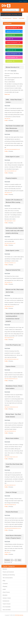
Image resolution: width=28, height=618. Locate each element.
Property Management (12, 53)
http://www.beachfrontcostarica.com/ (11, 359)
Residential (9, 61)
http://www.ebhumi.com (9, 306)
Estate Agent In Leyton (12, 156)
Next (19, 560)
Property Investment (11, 46)
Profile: (6, 120)
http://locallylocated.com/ (9, 337)
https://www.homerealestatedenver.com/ (12, 149)
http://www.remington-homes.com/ (11, 456)
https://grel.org (7, 118)
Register (25, 1)
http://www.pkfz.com (8, 282)
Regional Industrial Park (13, 270)
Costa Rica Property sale (13, 345)
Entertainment (6, 601)
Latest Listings (7, 14)
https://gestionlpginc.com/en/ (10, 220)
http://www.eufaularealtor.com (10, 431)
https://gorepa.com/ (8, 192)
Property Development (12, 42)
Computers (5, 583)
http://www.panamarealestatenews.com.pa (13, 528)
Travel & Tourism (6, 603)
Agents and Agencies (11, 27)
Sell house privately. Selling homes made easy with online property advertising (15, 230)
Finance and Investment (8, 572)
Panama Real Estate (12, 512)
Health (4, 589)
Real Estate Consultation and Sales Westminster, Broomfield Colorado (14, 128)
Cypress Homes (10, 366)
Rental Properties (10, 57)
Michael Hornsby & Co (12, 67)
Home (2, 14)
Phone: (6, 81)
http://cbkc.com (7, 552)
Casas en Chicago (11, 492)
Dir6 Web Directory (7, 18)
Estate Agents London (12, 250)
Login (20, 1)
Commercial (9, 35)
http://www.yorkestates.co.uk (10, 262)
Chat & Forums (6, 592)
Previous (7, 560)
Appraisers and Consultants (13, 31)
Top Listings (14, 14)
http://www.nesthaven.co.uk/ (10, 243)
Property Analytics (11, 178)
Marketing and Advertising (9, 574)
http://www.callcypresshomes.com (11, 378)
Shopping (5, 586)
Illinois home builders (12, 438)
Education (5, 595)
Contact (20, 14)
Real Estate (21, 18)
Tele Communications (8, 577)
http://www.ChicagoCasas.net (10, 504)
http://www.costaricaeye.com (10, 485)
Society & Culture (7, 598)
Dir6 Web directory (19, 615)
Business (15, 18)
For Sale (8, 38)
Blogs (4, 580)
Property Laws (10, 50)
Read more (7, 94)
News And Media (7, 609)
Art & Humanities (7, 606)
